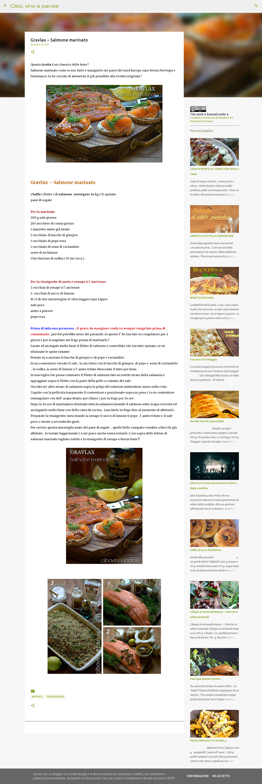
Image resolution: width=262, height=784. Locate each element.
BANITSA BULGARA (199, 300)
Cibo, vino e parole (34, 6)
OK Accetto (221, 776)
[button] (33, 52)
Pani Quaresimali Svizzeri (203, 681)
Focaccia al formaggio (201, 361)
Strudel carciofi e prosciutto (205, 423)
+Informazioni (197, 776)
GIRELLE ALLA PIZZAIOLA (203, 552)
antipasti (37, 696)
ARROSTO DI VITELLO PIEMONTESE (209, 238)
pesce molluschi (55, 696)
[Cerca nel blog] (240, 5)
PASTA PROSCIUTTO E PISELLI (206, 743)
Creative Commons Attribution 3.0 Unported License (212, 120)
